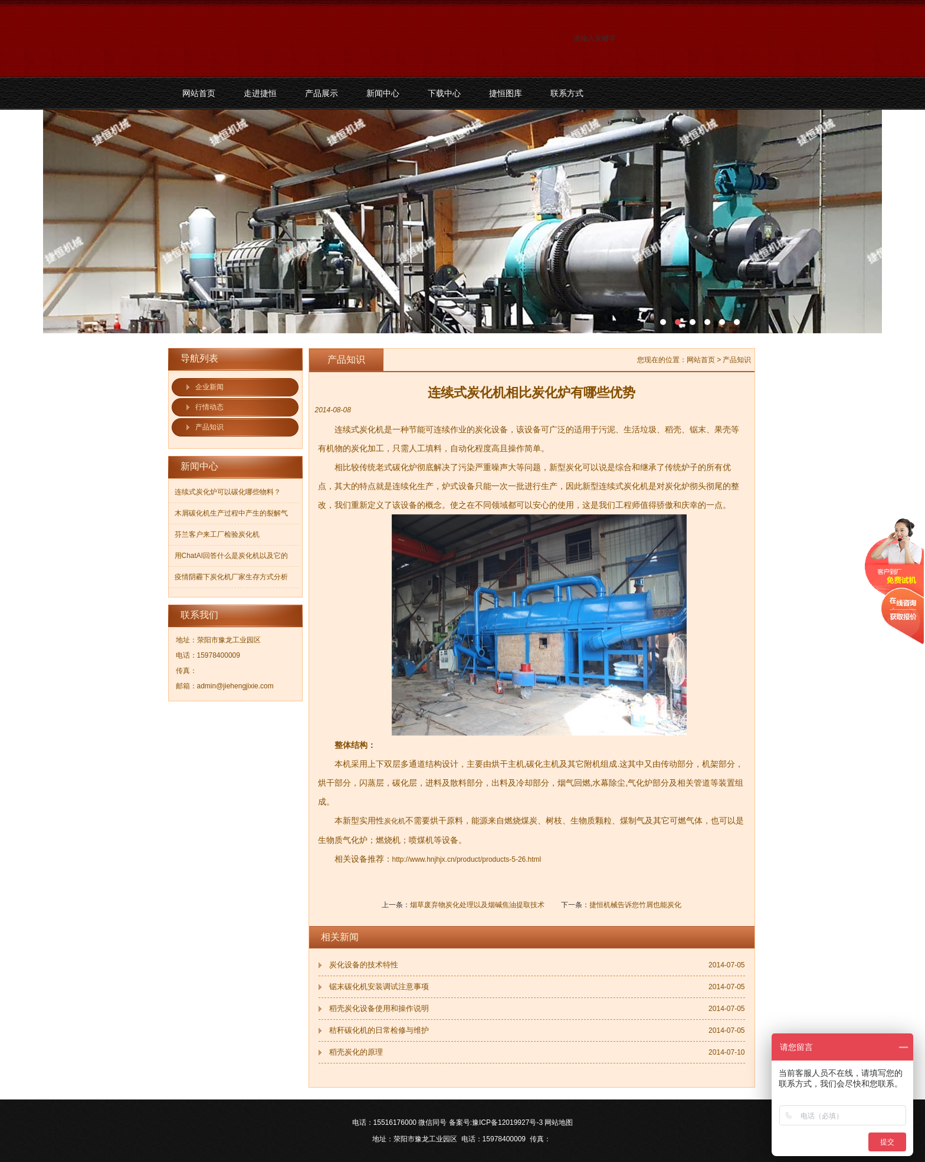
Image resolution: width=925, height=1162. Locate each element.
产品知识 (209, 427)
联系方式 (566, 93)
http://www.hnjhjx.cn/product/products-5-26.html (467, 859)
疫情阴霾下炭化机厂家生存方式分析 (231, 577)
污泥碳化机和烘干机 (462, 221)
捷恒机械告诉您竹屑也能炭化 (635, 905)
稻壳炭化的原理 (356, 1052)
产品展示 (321, 93)
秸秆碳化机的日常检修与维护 (379, 1030)
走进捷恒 (260, 93)
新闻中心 (382, 93)
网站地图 (558, 1122)
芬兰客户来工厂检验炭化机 (217, 534)
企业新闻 (209, 387)
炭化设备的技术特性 (363, 964)
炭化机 (394, 821)
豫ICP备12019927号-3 (507, 1122)
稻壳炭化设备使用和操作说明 (379, 1008)
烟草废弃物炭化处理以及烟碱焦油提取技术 (477, 905)
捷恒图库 (505, 93)
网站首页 (198, 93)
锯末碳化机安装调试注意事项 (379, 986)
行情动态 (209, 407)
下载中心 (444, 93)
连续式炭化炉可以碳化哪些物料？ (228, 492)
